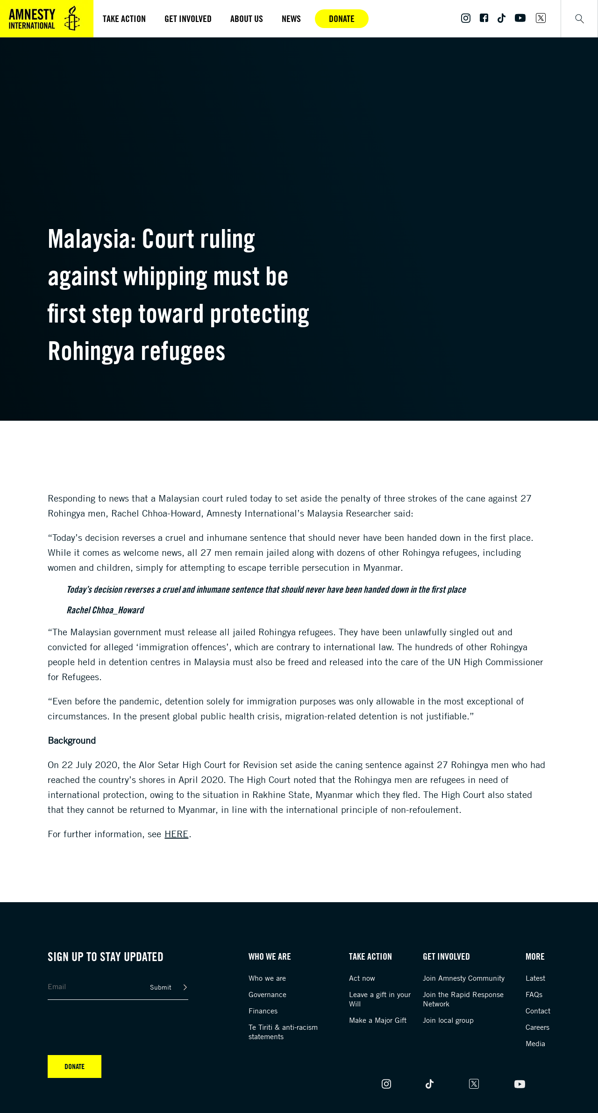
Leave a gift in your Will (380, 999)
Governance (267, 994)
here (176, 834)
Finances (263, 1010)
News (291, 18)
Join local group (448, 1020)
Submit (160, 987)
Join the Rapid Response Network (463, 999)
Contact (538, 1010)
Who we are (267, 978)
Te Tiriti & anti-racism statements (283, 1031)
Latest (535, 978)
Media (535, 1043)
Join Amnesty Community (464, 978)
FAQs (534, 994)
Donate (342, 18)
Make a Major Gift (377, 1020)
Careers (537, 1027)
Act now (362, 978)
